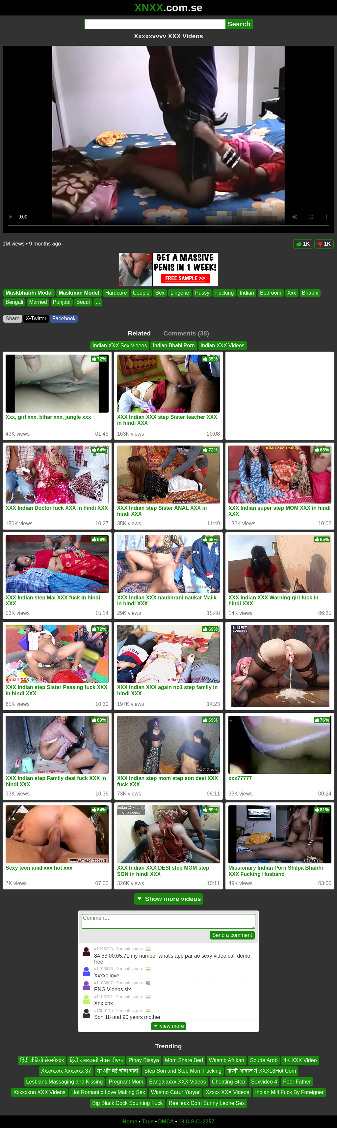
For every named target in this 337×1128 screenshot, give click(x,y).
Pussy (202, 293)
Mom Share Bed (184, 1060)
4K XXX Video (300, 1060)
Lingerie (179, 293)
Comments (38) (186, 333)
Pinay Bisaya (144, 1060)
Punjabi (61, 302)
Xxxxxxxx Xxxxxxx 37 (66, 1071)
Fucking (224, 293)
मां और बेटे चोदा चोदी (118, 1071)
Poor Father (297, 1082)
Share (13, 318)
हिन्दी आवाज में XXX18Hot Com (261, 1071)
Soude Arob (264, 1060)
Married (38, 302)
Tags (148, 1121)
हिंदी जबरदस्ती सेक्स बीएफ (96, 1060)
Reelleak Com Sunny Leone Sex (207, 1103)
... (98, 302)
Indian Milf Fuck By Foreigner (289, 1092)
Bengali (14, 302)
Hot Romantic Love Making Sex (108, 1092)
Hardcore (116, 293)
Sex (160, 293)
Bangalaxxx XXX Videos (177, 1082)
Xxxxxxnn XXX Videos (39, 1092)
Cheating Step (228, 1082)
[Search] (154, 24)
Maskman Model (79, 293)
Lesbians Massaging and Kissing (64, 1082)
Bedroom (270, 293)
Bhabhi (310, 293)
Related (139, 333)
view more (168, 1026)
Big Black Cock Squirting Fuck (127, 1103)
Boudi (83, 302)
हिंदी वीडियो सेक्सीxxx (42, 1060)
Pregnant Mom (126, 1082)
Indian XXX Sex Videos (119, 345)
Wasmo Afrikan (226, 1060)
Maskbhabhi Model (29, 293)
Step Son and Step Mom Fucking (182, 1071)
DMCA (166, 1121)
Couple (141, 293)
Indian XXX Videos (223, 345)
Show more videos (168, 898)
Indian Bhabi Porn (173, 345)
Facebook (63, 318)
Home (130, 1121)
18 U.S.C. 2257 (196, 1121)
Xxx (291, 293)
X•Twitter (36, 318)
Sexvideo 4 (264, 1082)
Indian (247, 293)
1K (303, 244)
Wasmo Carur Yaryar (175, 1092)
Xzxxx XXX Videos (227, 1092)
